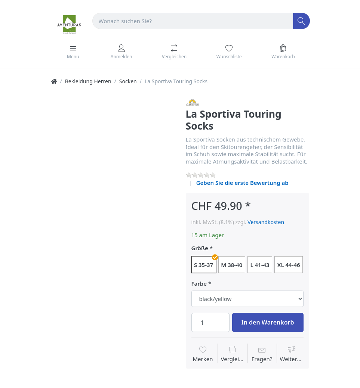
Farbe (199, 283)
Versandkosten (265, 222)
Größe (199, 248)
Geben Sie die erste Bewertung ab (242, 182)
